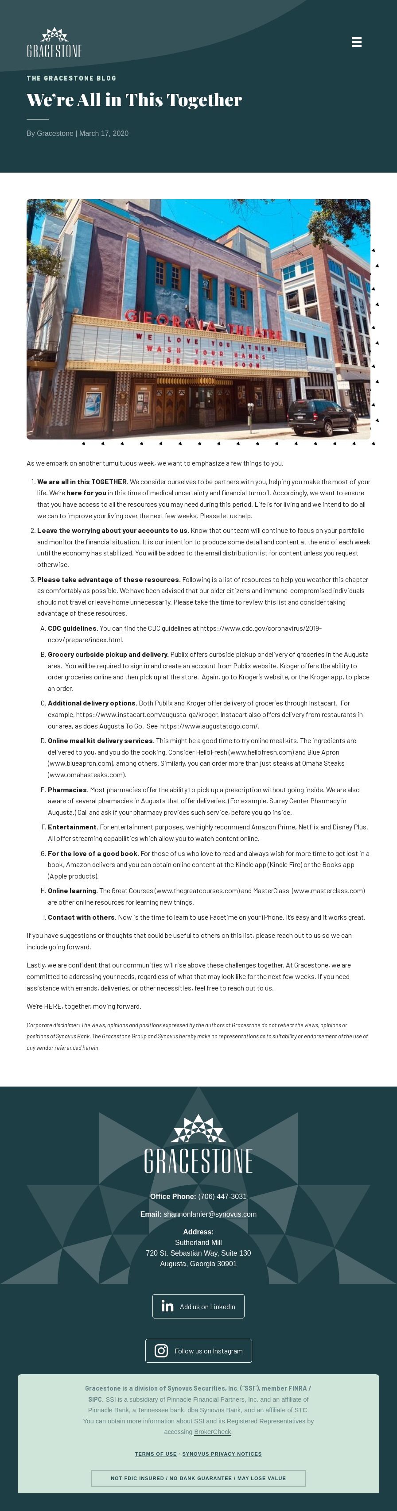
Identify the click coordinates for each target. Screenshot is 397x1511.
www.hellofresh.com (261, 752)
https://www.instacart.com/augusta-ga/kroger (146, 714)
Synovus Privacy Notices (222, 1454)
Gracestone (55, 133)
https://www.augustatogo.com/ (209, 725)
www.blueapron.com (80, 763)
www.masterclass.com (328, 890)
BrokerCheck (212, 1431)
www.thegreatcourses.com (197, 890)
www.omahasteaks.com (86, 774)
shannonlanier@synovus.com (210, 1214)
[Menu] (356, 42)
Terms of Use (156, 1454)
